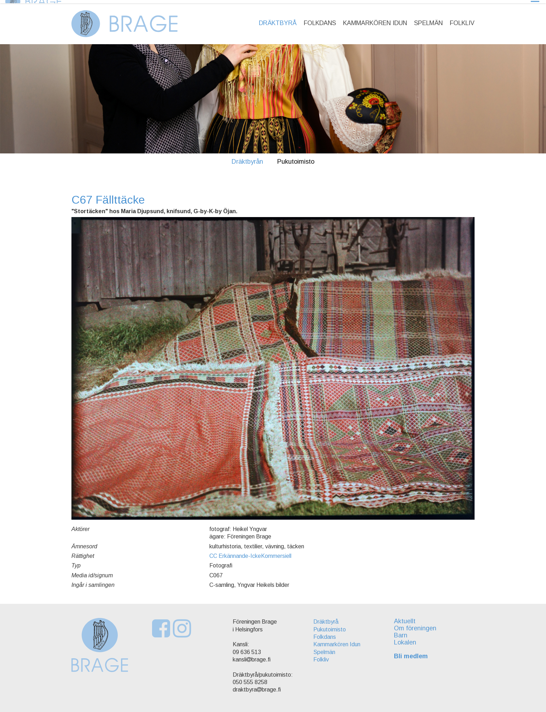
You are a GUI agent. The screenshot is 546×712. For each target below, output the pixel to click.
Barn (403, 632)
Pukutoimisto (295, 158)
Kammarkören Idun (375, 19)
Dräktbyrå (278, 19)
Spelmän (428, 19)
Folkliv (462, 19)
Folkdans (320, 19)
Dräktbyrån (247, 158)
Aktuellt (407, 618)
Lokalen (407, 639)
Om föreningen (417, 625)
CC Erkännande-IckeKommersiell (250, 553)
